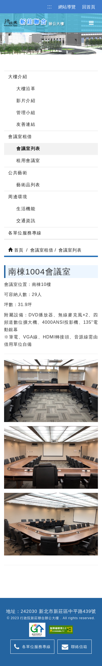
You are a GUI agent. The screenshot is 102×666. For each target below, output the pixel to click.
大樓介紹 (17, 76)
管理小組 (25, 112)
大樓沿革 (25, 88)
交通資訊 (25, 220)
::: (49, 7)
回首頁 (88, 7)
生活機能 (25, 208)
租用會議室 (28, 160)
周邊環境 (17, 196)
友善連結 (25, 124)
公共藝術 (17, 172)
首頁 (15, 250)
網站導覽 (67, 7)
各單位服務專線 (25, 233)
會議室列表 (28, 148)
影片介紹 (25, 100)
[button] (91, 23)
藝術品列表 (28, 184)
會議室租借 (20, 136)
